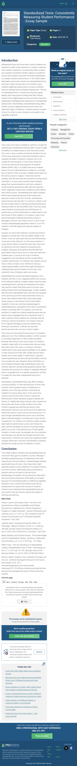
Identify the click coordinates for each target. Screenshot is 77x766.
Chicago (21, 582)
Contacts (59, 750)
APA (3, 582)
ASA (26, 582)
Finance (63, 143)
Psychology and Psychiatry (60, 138)
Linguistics (57, 106)
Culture (71, 134)
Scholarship (57, 97)
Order (49, 747)
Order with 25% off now (24, 636)
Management (65, 130)
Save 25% (24, 136)
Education (45, 44)
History (53, 134)
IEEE (30, 582)
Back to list (11, 42)
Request (39, 652)
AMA (35, 582)
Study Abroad (57, 102)
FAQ (48, 757)
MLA (8, 582)
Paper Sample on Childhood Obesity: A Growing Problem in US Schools (21, 701)
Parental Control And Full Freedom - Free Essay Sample (21, 714)
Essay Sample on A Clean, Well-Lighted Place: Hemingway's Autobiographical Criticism (23, 688)
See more (62, 119)
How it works (49, 752)
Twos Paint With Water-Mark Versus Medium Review (23, 672)
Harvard (14, 582)
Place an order (42, 736)
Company (54, 130)
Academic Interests (60, 115)
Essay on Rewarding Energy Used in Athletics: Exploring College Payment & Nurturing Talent (23, 695)
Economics (55, 147)
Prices (58, 747)
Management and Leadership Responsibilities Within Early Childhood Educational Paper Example (23, 680)
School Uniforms (59, 110)
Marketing (54, 143)
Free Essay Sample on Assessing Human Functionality (22, 708)
